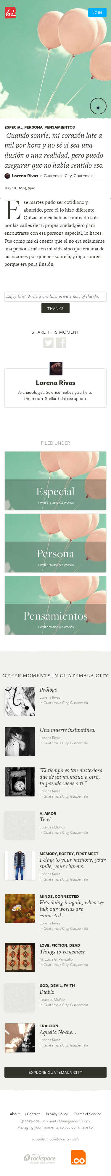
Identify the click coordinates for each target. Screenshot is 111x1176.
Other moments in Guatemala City (55, 675)
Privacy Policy (57, 1114)
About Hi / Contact (25, 1114)
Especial (13, 127)
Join (97, 12)
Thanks (55, 308)
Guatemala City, (69, 175)
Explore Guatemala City (55, 1072)
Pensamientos (59, 127)
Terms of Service (87, 1114)
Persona (33, 127)
